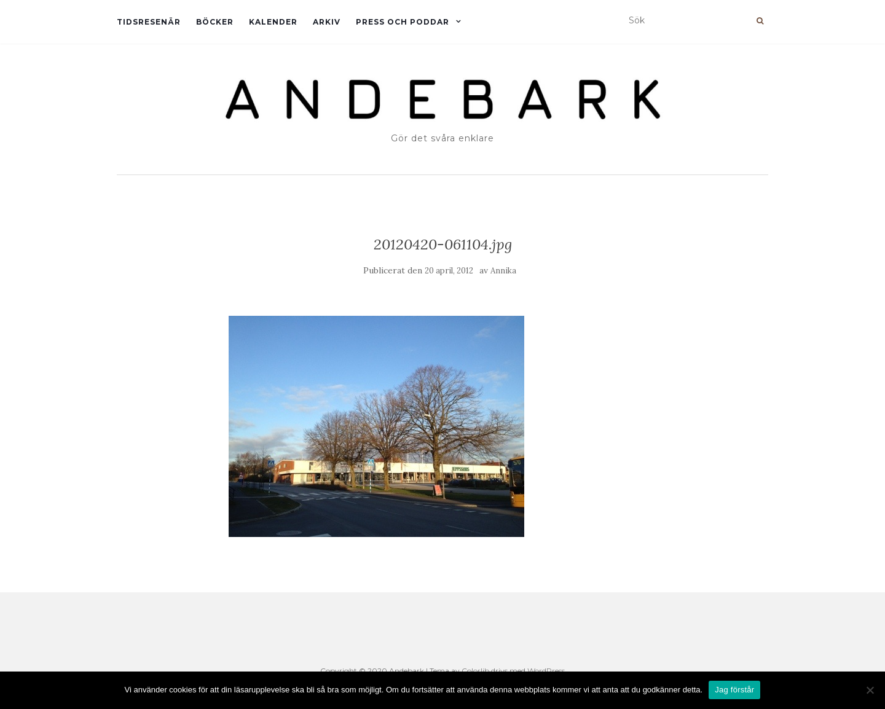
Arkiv (326, 21)
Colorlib (475, 670)
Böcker (215, 21)
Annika (503, 270)
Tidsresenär (149, 21)
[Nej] (869, 690)
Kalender (273, 21)
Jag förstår (734, 689)
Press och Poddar (402, 21)
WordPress (546, 670)
